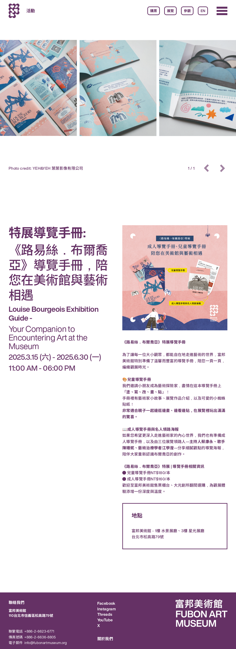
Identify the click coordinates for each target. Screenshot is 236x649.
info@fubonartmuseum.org (45, 642)
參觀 (187, 10)
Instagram (106, 609)
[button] (206, 168)
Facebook (106, 603)
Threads (104, 614)
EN (203, 10)
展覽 (170, 10)
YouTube (105, 620)
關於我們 (105, 638)
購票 (153, 10)
